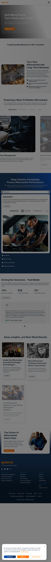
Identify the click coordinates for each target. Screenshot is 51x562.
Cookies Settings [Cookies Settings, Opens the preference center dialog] (36, 556)
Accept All (9, 556)
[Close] (44, 546)
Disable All (23, 556)
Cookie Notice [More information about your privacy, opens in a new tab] (25, 551)
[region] (24, 552)
